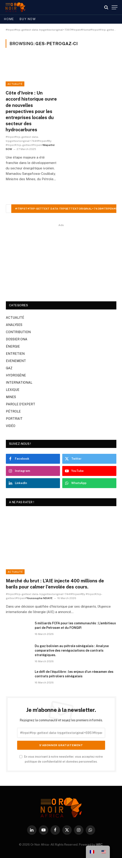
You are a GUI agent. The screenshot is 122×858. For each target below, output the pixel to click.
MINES (11, 397)
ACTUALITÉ (15, 84)
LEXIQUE (12, 390)
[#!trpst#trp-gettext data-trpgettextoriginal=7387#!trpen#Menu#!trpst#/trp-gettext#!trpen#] (114, 7)
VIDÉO (10, 426)
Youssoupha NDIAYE (40, 598)
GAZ (9, 368)
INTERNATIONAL (19, 382)
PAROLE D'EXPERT (20, 404)
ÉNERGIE (13, 346)
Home (9, 19)
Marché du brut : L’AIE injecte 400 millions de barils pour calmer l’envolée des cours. (55, 584)
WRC (99, 844)
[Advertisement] (61, 259)
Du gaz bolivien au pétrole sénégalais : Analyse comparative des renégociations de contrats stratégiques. (72, 650)
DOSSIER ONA (16, 339)
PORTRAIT (14, 418)
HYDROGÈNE (16, 375)
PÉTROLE (13, 411)
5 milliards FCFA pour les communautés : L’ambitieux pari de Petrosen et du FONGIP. (75, 625)
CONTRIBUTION (18, 332)
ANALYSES (14, 325)
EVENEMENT (16, 361)
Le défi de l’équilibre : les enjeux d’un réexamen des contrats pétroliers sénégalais (74, 674)
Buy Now (28, 19)
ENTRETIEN (15, 353)
